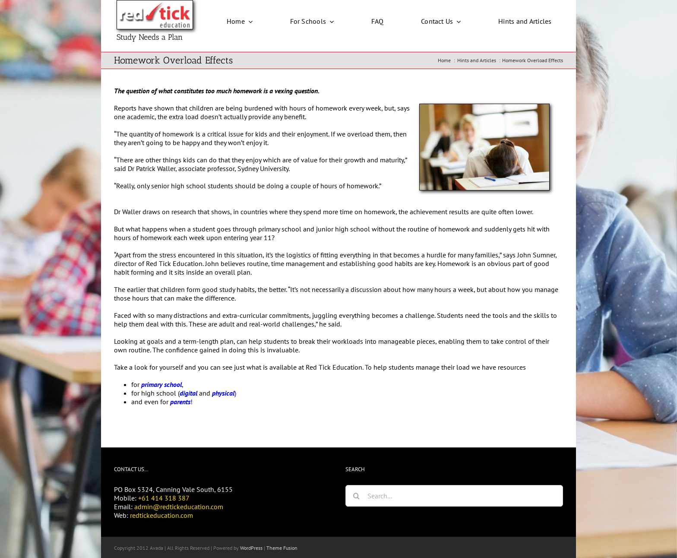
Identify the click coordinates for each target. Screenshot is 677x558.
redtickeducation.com (161, 515)
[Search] (356, 496)
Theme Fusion (281, 548)
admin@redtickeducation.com (178, 506)
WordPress (251, 548)
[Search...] (454, 496)
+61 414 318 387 (164, 498)
